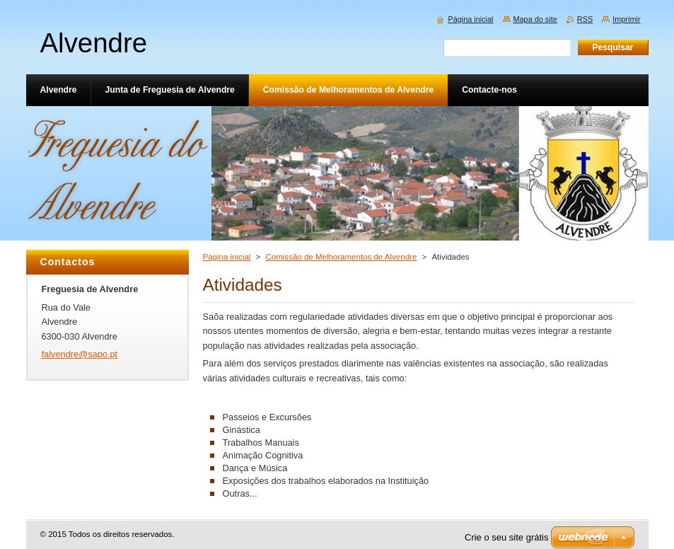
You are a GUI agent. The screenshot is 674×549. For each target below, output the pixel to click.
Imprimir (626, 19)
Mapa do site (535, 19)
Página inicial (227, 257)
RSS (585, 19)
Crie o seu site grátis (507, 537)
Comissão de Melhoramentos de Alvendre (341, 257)
